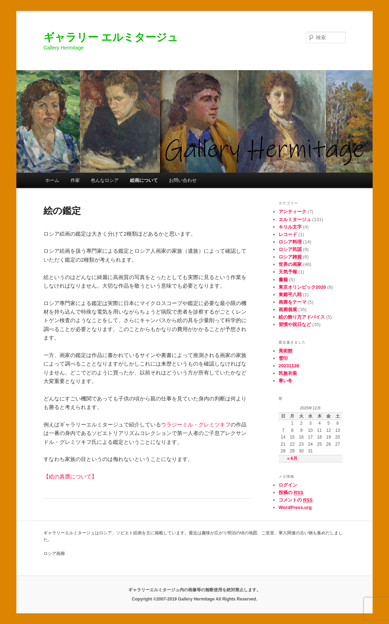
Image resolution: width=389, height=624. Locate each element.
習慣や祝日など (295, 324)
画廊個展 (288, 309)
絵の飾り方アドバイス (302, 317)
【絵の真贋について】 (70, 476)
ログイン (288, 485)
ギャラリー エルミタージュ (110, 37)
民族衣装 (288, 373)
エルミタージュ (295, 219)
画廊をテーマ (292, 302)
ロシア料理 (290, 242)
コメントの (295, 500)
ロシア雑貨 (290, 256)
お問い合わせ (183, 180)
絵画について (144, 180)
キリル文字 (290, 227)
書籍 (283, 279)
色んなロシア (105, 180)
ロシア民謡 (290, 249)
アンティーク (292, 211)
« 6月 (292, 458)
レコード (288, 234)
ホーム (52, 180)
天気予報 (288, 271)
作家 (75, 180)
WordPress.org (295, 507)
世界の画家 (290, 264)
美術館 (285, 350)
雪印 (283, 358)
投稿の (291, 492)
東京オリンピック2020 (302, 287)
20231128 (289, 365)
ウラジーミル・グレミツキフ (195, 424)
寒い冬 (285, 380)
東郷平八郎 (290, 294)
